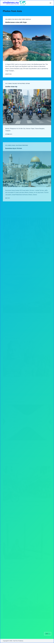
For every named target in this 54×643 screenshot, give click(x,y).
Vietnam (27, 86)
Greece (10, 19)
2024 (6, 19)
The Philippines (21, 86)
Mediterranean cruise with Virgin (16, 22)
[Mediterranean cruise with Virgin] (27, 43)
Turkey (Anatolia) (26, 19)
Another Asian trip (11, 89)
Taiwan (10, 86)
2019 (6, 86)
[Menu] (50, 3)
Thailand (14, 86)
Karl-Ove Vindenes (18, 641)
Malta (16, 19)
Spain (19, 19)
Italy (13, 19)
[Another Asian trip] (27, 110)
